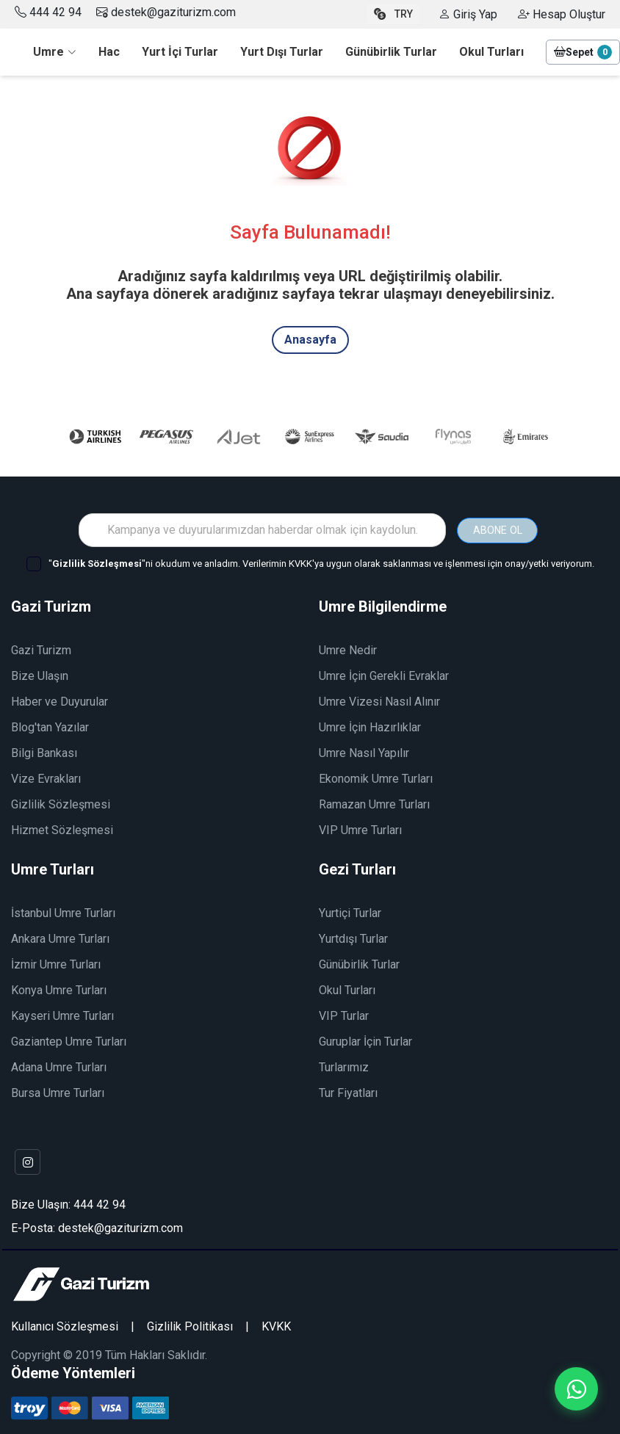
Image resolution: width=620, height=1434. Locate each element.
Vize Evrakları (46, 778)
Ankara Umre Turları (60, 938)
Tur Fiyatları (348, 1092)
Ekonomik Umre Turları (376, 778)
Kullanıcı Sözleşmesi (64, 1326)
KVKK (276, 1326)
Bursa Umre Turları (57, 1092)
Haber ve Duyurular (59, 701)
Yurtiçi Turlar (350, 912)
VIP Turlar (344, 1015)
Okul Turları (347, 989)
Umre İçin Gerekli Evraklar (384, 675)
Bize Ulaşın (39, 675)
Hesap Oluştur (561, 14)
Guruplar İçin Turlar (365, 1041)
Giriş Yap (468, 14)
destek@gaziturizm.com (166, 12)
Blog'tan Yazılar (50, 727)
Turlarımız (344, 1066)
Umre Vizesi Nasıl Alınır (379, 701)
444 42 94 (55, 12)
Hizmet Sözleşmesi (62, 829)
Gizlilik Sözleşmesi (60, 804)
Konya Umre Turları (59, 989)
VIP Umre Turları (360, 829)
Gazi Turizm (41, 649)
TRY (393, 14)
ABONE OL (497, 529)
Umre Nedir (348, 649)
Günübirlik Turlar (359, 964)
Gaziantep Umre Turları (68, 1041)
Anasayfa (310, 340)
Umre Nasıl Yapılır (364, 752)
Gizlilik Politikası (190, 1326)
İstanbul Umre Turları (63, 912)
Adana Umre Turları (59, 1066)
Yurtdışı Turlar (353, 938)
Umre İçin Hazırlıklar (370, 727)
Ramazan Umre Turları (374, 804)
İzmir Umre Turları (56, 964)
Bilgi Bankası (44, 752)
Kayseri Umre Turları (62, 1015)
